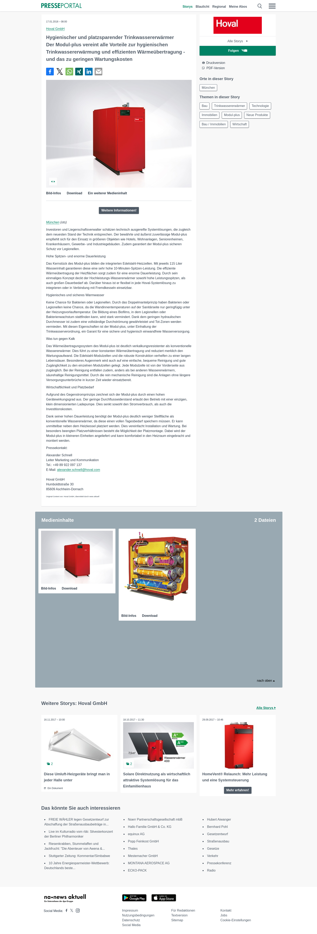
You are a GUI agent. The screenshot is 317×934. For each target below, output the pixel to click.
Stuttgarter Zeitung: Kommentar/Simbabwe (79, 855)
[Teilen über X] (59, 71)
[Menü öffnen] (272, 6)
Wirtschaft (209, 135)
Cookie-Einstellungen (235, 919)
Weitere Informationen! (118, 210)
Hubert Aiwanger (219, 818)
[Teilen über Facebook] (50, 71)
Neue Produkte (213, 126)
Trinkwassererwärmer (231, 106)
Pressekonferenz (219, 862)
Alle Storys (237, 41)
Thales (133, 847)
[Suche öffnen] (259, 6)
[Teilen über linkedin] (89, 71)
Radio (211, 869)
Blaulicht (202, 6)
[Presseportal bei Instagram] (76, 909)
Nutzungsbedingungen (138, 914)
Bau (205, 106)
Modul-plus (258, 116)
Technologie (210, 116)
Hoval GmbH (55, 29)
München (52, 222)
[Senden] (98, 71)
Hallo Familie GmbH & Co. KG (149, 826)
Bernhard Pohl (217, 826)
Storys (188, 6)
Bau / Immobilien (243, 126)
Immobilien (235, 116)
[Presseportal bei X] (70, 910)
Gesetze (213, 847)
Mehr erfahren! (237, 789)
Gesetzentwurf (217, 833)
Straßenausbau (218, 840)
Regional (219, 6)
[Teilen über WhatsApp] (69, 71)
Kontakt (225, 909)
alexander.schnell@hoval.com (78, 469)
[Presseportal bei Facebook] (65, 910)
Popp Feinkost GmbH (143, 840)
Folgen (237, 50)
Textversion (179, 914)
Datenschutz (131, 919)
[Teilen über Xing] (79, 71)
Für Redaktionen (183, 909)
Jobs (223, 914)
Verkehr (212, 855)
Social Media (131, 924)
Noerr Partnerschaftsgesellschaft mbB (155, 818)
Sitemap (177, 919)
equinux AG (136, 833)
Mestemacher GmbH (143, 855)
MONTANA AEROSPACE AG (149, 862)
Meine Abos (238, 6)
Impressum (130, 909)
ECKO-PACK (137, 869)
